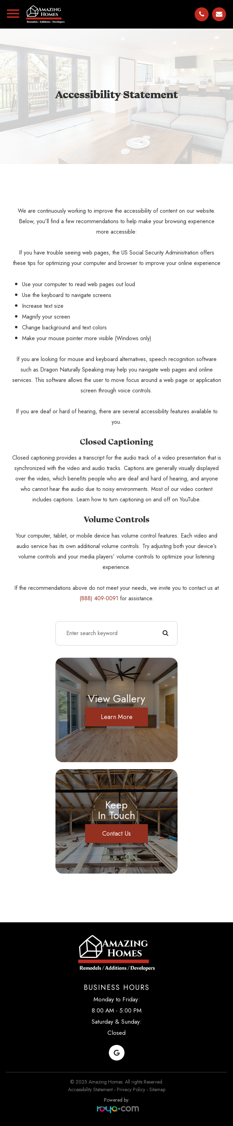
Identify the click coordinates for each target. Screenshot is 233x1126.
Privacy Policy (131, 1089)
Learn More (117, 716)
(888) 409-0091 (99, 598)
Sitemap (157, 1089)
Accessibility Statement (90, 1089)
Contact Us (116, 833)
